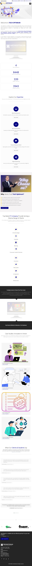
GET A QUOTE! (5, 538)
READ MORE (16, 117)
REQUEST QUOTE (4, 207)
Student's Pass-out (16, 88)
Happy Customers (16, 81)
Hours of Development (16, 74)
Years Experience (16, 67)
